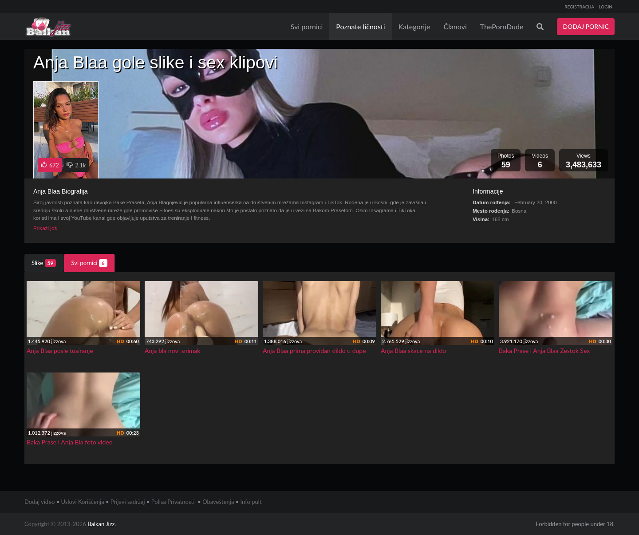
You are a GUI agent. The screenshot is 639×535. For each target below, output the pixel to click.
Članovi (454, 26)
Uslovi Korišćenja (82, 501)
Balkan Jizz (100, 523)
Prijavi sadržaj (127, 501)
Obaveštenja (218, 501)
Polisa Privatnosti (173, 501)
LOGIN (605, 6)
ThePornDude (502, 26)
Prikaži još (45, 228)
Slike (44, 263)
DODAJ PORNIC (586, 26)
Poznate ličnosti (360, 26)
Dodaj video (39, 501)
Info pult (251, 501)
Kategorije (414, 26)
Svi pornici (307, 26)
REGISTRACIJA (579, 6)
